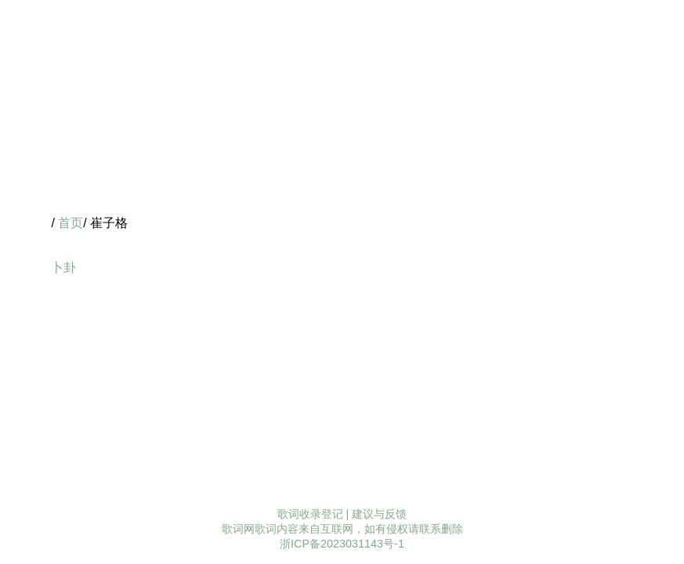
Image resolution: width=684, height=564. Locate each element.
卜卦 (63, 267)
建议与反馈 (379, 514)
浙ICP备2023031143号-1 (342, 543)
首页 (70, 223)
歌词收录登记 (310, 514)
